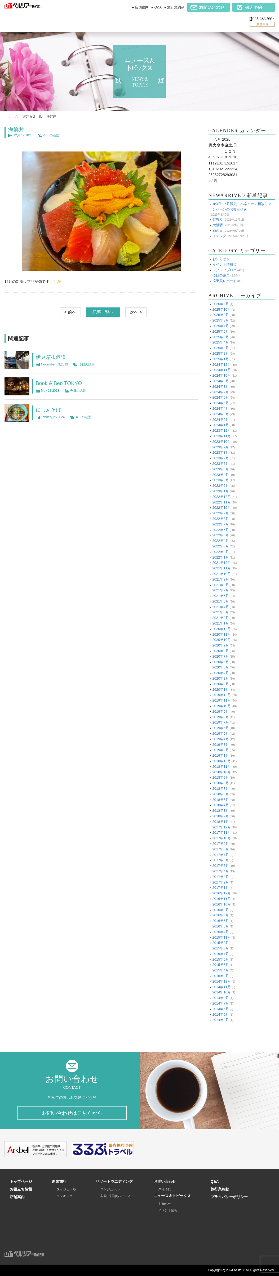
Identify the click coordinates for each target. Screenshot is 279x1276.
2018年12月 (221, 761)
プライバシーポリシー (229, 1197)
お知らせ (219, 259)
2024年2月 (220, 420)
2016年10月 (221, 904)
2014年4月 (220, 1020)
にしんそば (49, 410)
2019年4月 (220, 739)
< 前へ (70, 312)
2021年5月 (220, 601)
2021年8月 (220, 585)
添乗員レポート (224, 281)
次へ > (136, 312)
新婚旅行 (59, 1182)
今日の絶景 (51, 135)
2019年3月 (220, 745)
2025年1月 (220, 359)
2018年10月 (221, 772)
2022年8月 (220, 519)
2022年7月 (220, 524)
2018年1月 (220, 822)
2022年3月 (220, 546)
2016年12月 (221, 893)
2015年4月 (220, 970)
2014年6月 (220, 1009)
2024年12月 (221, 365)
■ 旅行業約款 (174, 7)
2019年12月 (221, 695)
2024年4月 (220, 409)
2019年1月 (220, 755)
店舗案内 (17, 1197)
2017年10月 (221, 838)
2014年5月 (220, 1014)
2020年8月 (220, 651)
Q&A (215, 1182)
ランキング (65, 1196)
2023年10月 (221, 442)
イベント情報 (222, 264)
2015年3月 (220, 976)
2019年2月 (220, 750)
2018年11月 (221, 767)
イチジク (219, 236)
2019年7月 (220, 722)
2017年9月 (220, 844)
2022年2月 (220, 552)
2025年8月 (220, 320)
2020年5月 (220, 667)
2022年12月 (221, 497)
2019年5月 (220, 733)
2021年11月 (221, 568)
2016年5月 (220, 926)
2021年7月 (220, 590)
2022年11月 (221, 502)
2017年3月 (220, 877)
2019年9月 (220, 711)
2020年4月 (220, 673)
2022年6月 (220, 530)
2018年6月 (220, 794)
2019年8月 (220, 717)
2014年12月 (221, 981)
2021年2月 (220, 618)
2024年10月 (221, 375)
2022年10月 (221, 508)
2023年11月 (221, 436)
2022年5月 (220, 535)
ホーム (13, 116)
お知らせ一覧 (32, 116)
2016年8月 (220, 915)
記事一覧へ (103, 312)
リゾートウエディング (114, 1182)
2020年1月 (220, 689)
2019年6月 (220, 728)
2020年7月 (220, 656)
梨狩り (217, 219)
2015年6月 (220, 959)
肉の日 (217, 231)
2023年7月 (220, 458)
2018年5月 (220, 800)
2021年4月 (220, 607)
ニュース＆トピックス (172, 1196)
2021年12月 (221, 563)
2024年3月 (220, 414)
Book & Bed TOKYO (59, 383)
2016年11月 (221, 899)
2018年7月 (220, 789)
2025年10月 (221, 309)
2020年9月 (220, 645)
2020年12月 (221, 629)
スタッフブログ (224, 270)
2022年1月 (220, 557)
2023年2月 (220, 486)
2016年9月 (220, 910)
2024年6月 (220, 397)
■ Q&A (156, 7)
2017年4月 (220, 871)
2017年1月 (220, 888)
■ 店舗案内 (140, 7)
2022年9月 (220, 513)
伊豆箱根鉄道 (52, 357)
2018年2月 (220, 816)
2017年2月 (220, 882)
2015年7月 (220, 954)
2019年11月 (221, 700)
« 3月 (213, 181)
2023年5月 (220, 469)
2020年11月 (221, 634)
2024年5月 (220, 403)
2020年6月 (220, 662)
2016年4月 (220, 932)
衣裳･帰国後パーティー (117, 1196)
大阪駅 (217, 225)
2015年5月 (220, 965)
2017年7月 (220, 855)
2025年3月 (220, 348)
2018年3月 (220, 811)
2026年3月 (220, 304)
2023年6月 (220, 464)
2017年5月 (220, 866)
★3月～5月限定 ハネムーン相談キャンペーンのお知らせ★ (241, 206)
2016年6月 (220, 921)
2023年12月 (221, 430)
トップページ (21, 1182)
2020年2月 (220, 684)
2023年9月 (220, 447)
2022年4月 (220, 541)
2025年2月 (220, 353)
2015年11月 (221, 937)
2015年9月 (220, 943)
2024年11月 (221, 370)
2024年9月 (220, 381)
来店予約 (164, 1190)
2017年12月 (221, 827)
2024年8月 (220, 387)
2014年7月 (220, 1003)
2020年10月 (221, 640)
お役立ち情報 (21, 1189)
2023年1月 (220, 491)
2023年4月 (220, 475)
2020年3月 (220, 678)
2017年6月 (220, 860)
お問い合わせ (165, 1182)
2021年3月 (220, 612)
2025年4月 (220, 342)
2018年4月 (220, 805)
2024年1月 (220, 425)
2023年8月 (220, 452)
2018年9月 (220, 777)
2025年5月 (220, 337)
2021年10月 (221, 574)
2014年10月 (221, 992)
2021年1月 (220, 623)
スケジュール (66, 1190)
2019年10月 (221, 706)
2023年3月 (220, 480)
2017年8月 (220, 849)
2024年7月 (220, 392)
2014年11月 (221, 987)
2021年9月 (220, 579)
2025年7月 (220, 326)
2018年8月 (220, 783)
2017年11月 (221, 833)
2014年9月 (220, 998)
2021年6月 (220, 596)
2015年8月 (220, 948)
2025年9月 (220, 315)
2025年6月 (220, 331)
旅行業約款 (220, 1189)
